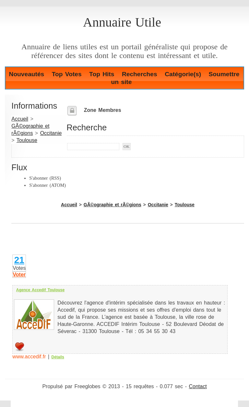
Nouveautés (26, 74)
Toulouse (27, 140)
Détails (58, 357)
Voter (19, 274)
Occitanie (51, 133)
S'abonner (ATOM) (47, 185)
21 (19, 260)
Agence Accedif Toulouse (40, 290)
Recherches (139, 74)
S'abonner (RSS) (45, 178)
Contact (198, 386)
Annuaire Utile (122, 22)
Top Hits (101, 74)
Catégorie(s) (183, 74)
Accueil (19, 119)
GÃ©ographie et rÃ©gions (112, 204)
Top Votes (67, 74)
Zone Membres (102, 110)
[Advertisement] (87, 244)
